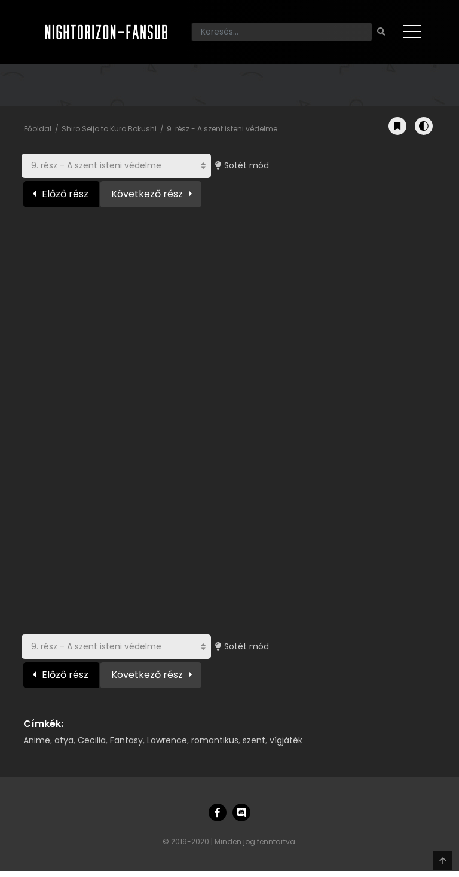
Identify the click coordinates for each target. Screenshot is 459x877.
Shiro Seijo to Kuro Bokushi (109, 129)
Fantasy (126, 740)
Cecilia (92, 740)
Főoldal (37, 129)
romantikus (214, 740)
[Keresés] (281, 32)
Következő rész (147, 194)
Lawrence (167, 740)
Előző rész (65, 194)
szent (254, 740)
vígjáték (286, 740)
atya (64, 740)
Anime (36, 740)
